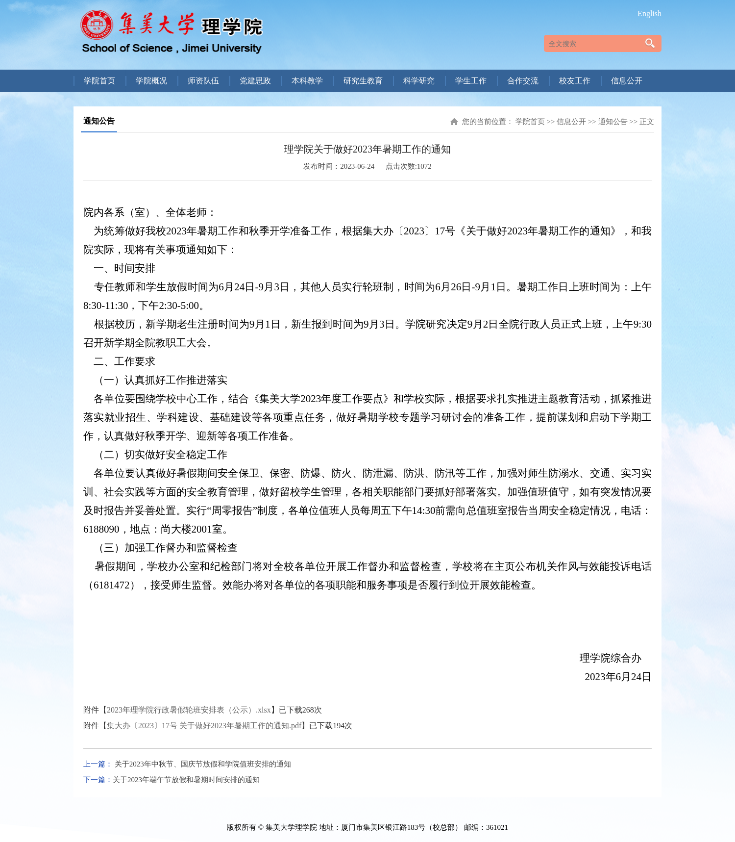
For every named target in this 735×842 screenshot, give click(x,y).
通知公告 (613, 122)
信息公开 (571, 122)
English (649, 13)
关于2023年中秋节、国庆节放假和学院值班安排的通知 (202, 764)
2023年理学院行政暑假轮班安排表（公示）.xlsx (189, 710)
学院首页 (530, 122)
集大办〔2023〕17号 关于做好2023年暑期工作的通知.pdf (204, 725)
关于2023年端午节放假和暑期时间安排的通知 (186, 780)
